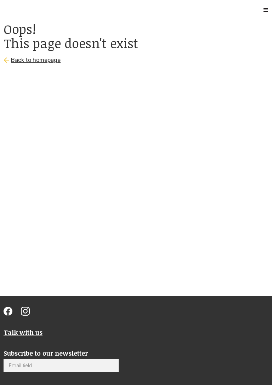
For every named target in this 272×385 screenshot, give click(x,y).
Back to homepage (36, 60)
